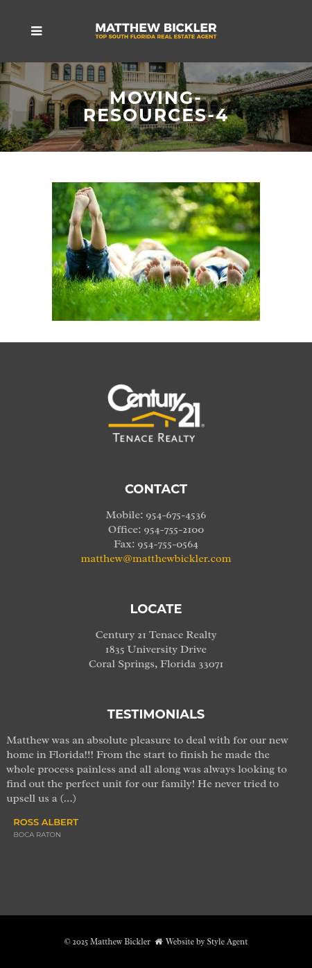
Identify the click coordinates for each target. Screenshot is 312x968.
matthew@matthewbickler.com (156, 558)
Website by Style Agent (207, 941)
